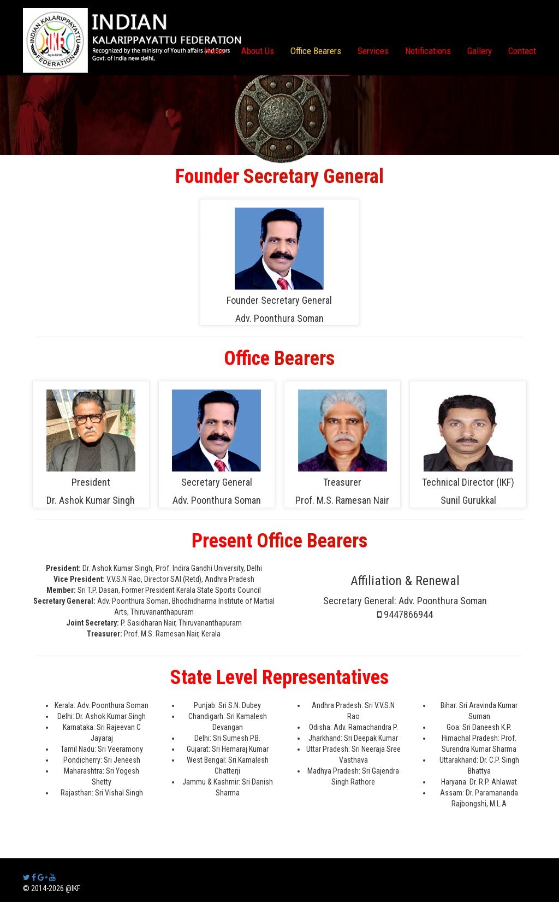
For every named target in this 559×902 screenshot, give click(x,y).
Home (214, 50)
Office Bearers (315, 50)
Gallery (479, 50)
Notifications (428, 50)
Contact (522, 50)
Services (373, 50)
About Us (257, 50)
